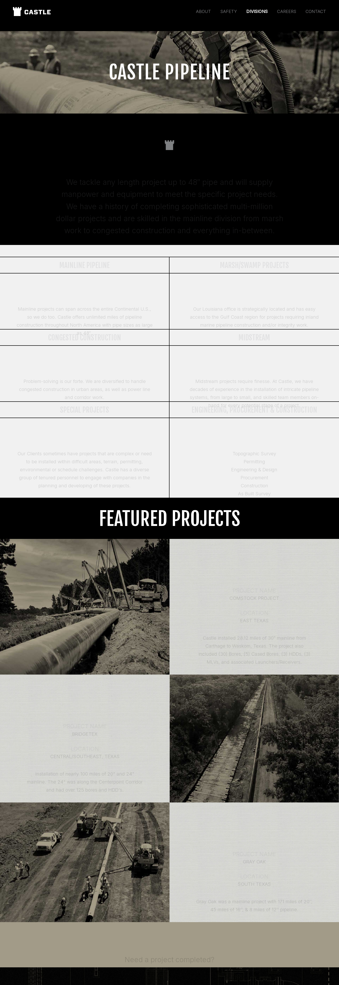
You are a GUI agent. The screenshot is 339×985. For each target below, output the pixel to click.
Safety (228, 11)
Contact (316, 11)
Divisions (257, 11)
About (203, 11)
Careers (286, 11)
